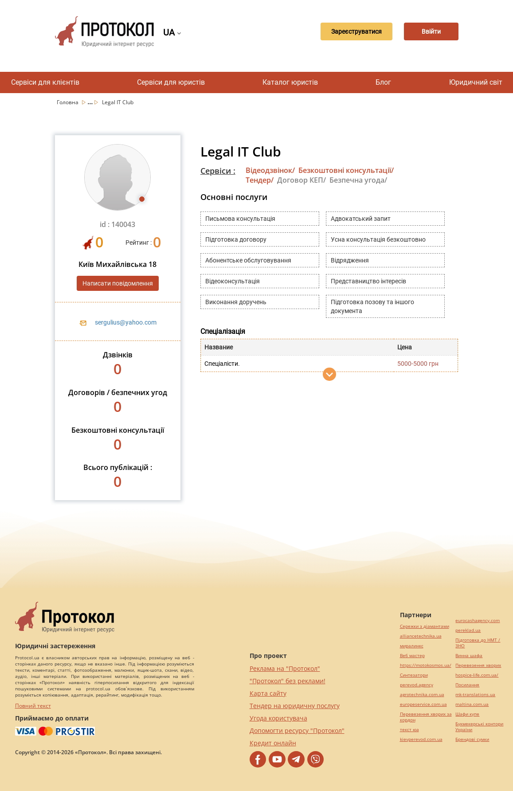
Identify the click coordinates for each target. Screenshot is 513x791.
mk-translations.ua (475, 694)
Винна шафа (468, 655)
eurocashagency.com (477, 620)
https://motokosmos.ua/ (425, 665)
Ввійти (427, 31)
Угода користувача (278, 718)
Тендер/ (260, 180)
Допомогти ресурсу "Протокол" (297, 730)
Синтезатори (414, 675)
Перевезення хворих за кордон (426, 717)
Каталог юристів (290, 82)
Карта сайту (268, 693)
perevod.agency (416, 685)
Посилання (467, 685)
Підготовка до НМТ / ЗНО (477, 643)
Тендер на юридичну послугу (295, 705)
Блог (383, 82)
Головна (68, 102)
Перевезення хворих (478, 665)
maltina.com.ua (472, 704)
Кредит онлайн (273, 743)
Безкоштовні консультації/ (346, 170)
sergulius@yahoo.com (126, 322)
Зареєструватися (344, 31)
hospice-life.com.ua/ (476, 675)
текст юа (409, 729)
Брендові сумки (472, 739)
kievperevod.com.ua (421, 739)
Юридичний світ (475, 82)
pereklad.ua (468, 630)
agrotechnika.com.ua (422, 694)
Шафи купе (467, 714)
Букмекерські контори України (479, 726)
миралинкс (411, 646)
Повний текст (33, 705)
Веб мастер (412, 655)
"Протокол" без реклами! (287, 681)
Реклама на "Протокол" (285, 668)
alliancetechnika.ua (421, 636)
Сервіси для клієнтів (45, 82)
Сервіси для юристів (171, 82)
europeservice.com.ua (423, 704)
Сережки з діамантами (424, 626)
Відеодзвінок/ (270, 170)
